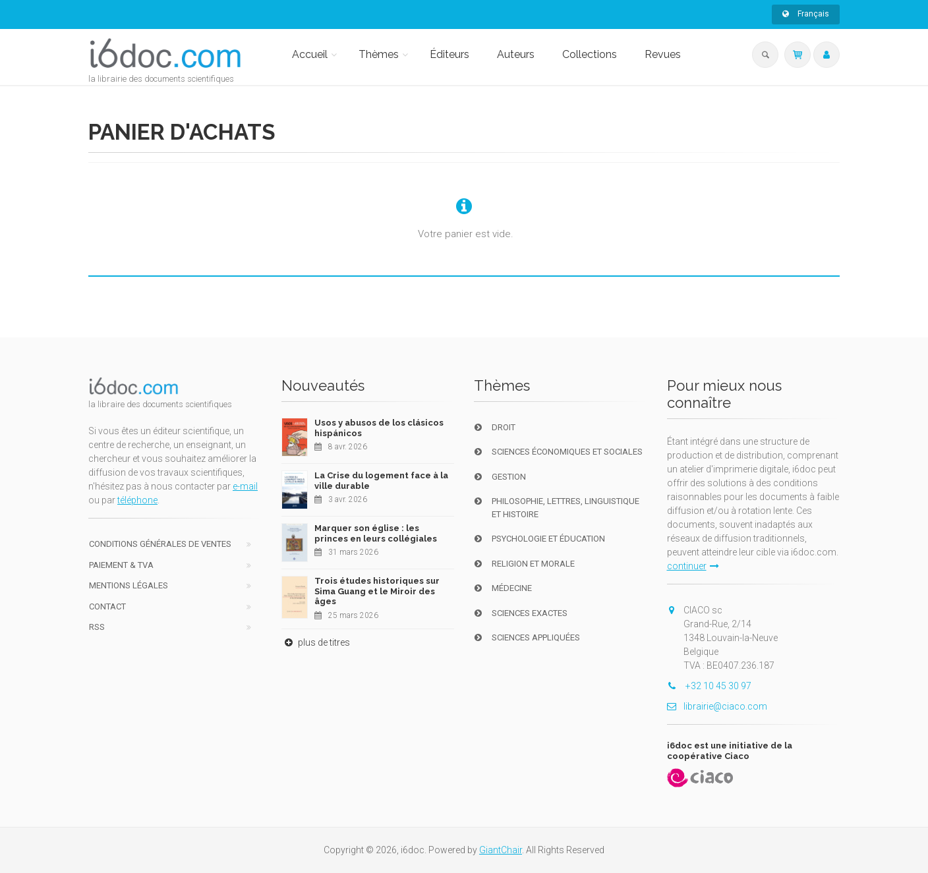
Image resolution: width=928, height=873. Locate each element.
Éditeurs (449, 54)
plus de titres (315, 642)
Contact (107, 606)
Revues (663, 54)
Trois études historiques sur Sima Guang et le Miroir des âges (377, 591)
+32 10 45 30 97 (709, 686)
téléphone (137, 500)
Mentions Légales (128, 585)
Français (805, 13)
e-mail (245, 486)
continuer (693, 566)
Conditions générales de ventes (160, 544)
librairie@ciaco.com (717, 706)
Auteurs (516, 54)
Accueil (310, 54)
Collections (589, 54)
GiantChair (500, 850)
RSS (97, 627)
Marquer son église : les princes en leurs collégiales (375, 533)
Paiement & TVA (121, 565)
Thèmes (379, 54)
